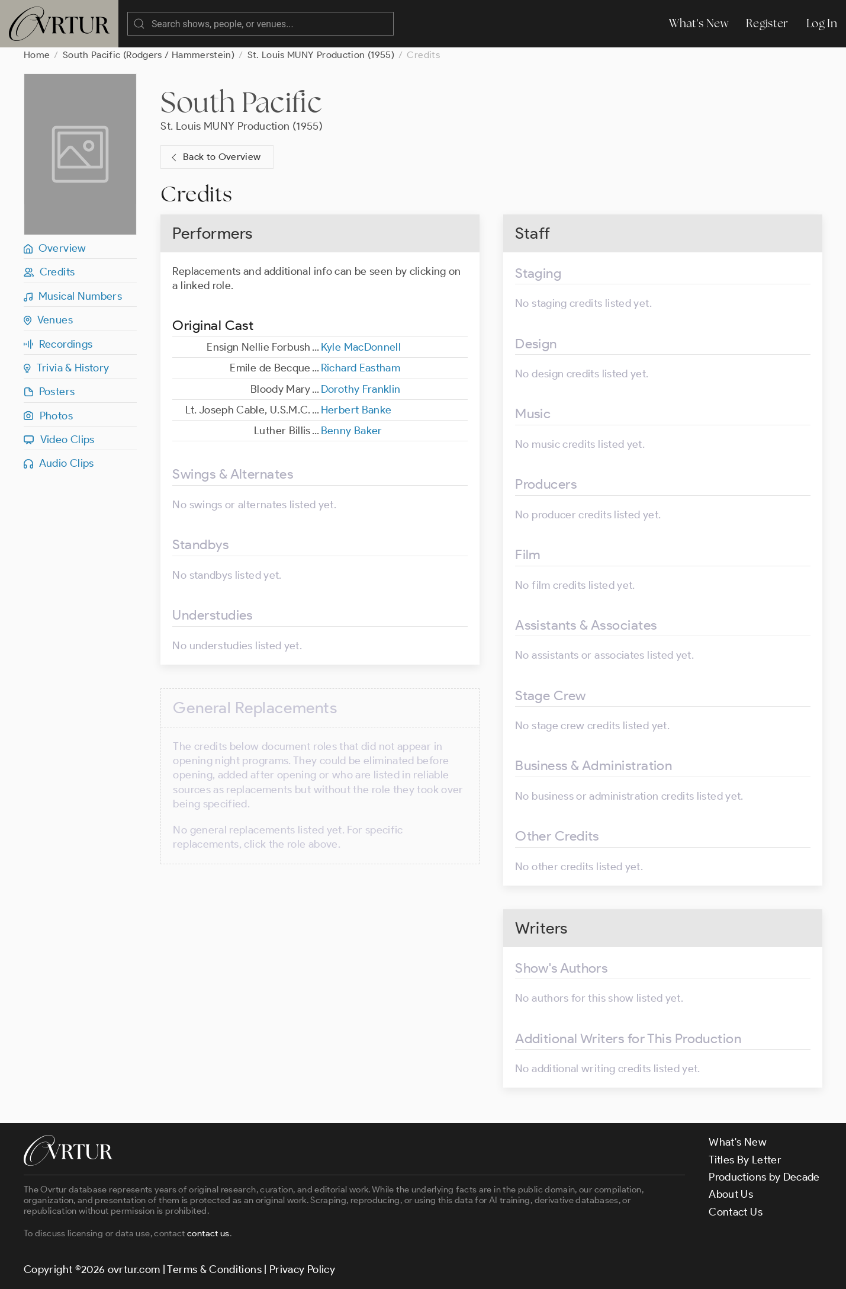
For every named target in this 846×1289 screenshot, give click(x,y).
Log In (821, 23)
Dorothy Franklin (361, 389)
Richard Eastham (360, 367)
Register (767, 23)
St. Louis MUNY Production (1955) (321, 54)
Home (37, 54)
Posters (49, 391)
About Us (731, 1194)
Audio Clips (59, 463)
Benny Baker (351, 430)
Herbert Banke (356, 409)
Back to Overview (214, 157)
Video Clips (59, 439)
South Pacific (241, 102)
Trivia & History (67, 367)
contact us (208, 1233)
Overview (55, 248)
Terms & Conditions (214, 1269)
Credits (49, 271)
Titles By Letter (745, 1159)
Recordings (58, 344)
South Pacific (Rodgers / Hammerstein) (148, 54)
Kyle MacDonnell (361, 347)
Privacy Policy (302, 1269)
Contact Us (736, 1212)
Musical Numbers (73, 296)
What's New (698, 23)
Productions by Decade (764, 1177)
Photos (48, 415)
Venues (48, 319)
